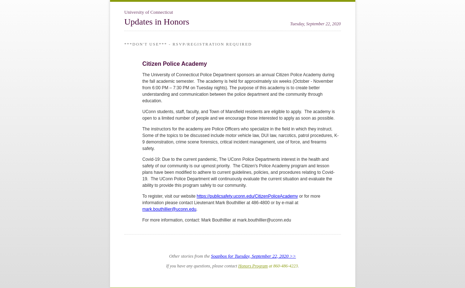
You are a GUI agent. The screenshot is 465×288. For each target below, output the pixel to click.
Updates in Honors (156, 21)
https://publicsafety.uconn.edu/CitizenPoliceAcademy (247, 196)
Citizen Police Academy (174, 64)
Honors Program (253, 265)
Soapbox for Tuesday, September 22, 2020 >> (253, 256)
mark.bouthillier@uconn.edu (169, 209)
